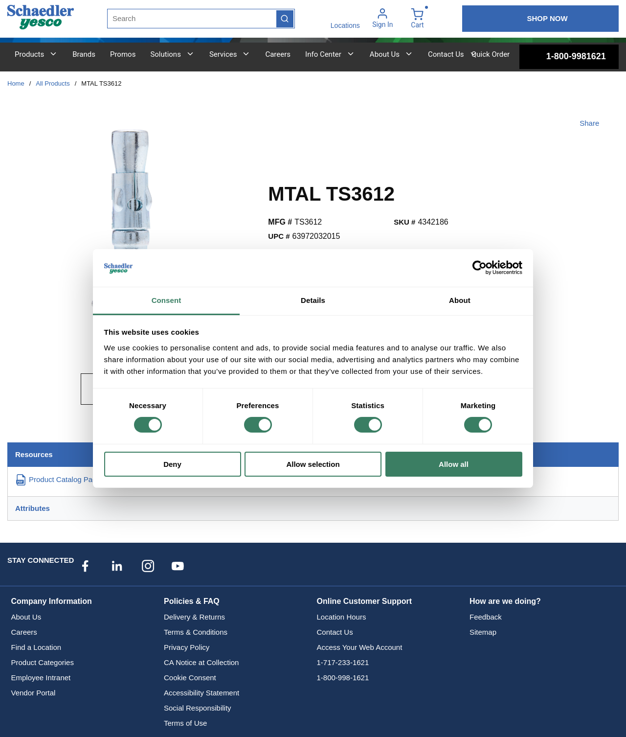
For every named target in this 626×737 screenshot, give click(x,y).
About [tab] (459, 300)
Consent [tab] (166, 300)
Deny (172, 464)
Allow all (454, 464)
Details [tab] (313, 300)
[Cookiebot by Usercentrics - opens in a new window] (479, 267)
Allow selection (312, 464)
